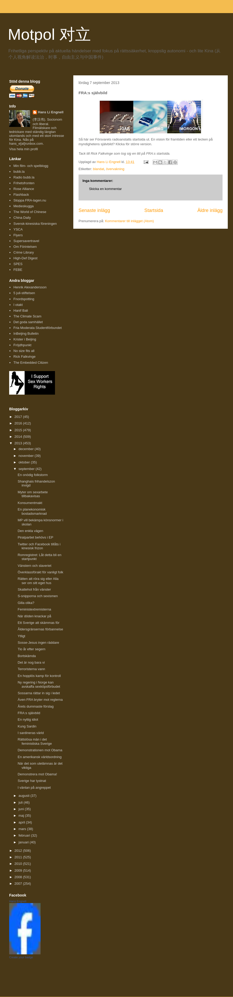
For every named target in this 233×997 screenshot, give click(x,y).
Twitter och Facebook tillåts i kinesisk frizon (39, 546)
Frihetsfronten (23, 183)
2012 (18, 851)
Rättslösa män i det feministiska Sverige (35, 741)
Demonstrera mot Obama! (37, 774)
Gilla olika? (26, 603)
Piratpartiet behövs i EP (35, 537)
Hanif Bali (20, 310)
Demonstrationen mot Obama (40, 750)
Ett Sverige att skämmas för (38, 623)
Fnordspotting (23, 299)
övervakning (115, 169)
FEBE (17, 270)
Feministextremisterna (34, 609)
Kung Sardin (27, 726)
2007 (18, 884)
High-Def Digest (25, 258)
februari (25, 835)
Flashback (21, 195)
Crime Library (23, 252)
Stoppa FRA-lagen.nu (29, 200)
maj (22, 815)
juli (21, 802)
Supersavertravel (26, 241)
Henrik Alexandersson (29, 287)
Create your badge (21, 957)
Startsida (153, 210)
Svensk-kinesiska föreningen (35, 224)
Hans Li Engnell (51, 112)
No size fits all (23, 351)
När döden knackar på (34, 616)
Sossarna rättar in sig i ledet (39, 693)
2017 (18, 417)
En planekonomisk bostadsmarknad (32, 511)
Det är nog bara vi (31, 662)
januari (24, 842)
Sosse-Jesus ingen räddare (38, 643)
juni (22, 809)
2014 (18, 437)
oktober (25, 462)
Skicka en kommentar (105, 189)
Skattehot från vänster (34, 589)
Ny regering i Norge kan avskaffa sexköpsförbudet (39, 684)
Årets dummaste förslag (35, 706)
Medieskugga (23, 206)
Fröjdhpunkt (22, 345)
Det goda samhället (28, 322)
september (27, 469)
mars (23, 829)
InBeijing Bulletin (25, 333)
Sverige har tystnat (32, 781)
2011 (18, 857)
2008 (18, 877)
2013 (18, 443)
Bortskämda (27, 656)
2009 (18, 870)
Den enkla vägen (30, 531)
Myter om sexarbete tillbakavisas (33, 494)
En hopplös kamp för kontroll (39, 676)
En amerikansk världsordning (40, 757)
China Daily (22, 218)
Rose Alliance (23, 189)
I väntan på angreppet (34, 787)
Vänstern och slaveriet (34, 566)
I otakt (18, 305)
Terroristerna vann (31, 669)
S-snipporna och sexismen (38, 596)
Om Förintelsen (25, 247)
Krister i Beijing (24, 339)
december (27, 449)
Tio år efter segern (31, 649)
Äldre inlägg (210, 210)
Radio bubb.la (23, 177)
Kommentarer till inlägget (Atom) (129, 221)
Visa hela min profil (23, 149)
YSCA (18, 229)
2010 (18, 864)
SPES (18, 264)
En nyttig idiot (28, 719)
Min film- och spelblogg (30, 166)
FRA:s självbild (29, 713)
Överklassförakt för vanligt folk (40, 572)
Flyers (18, 235)
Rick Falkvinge (24, 357)
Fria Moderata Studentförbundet (37, 328)
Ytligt (21, 636)
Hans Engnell (17, 901)
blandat (98, 169)
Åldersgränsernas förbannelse (40, 629)
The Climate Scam (27, 316)
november (27, 456)
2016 (18, 423)
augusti (25, 796)
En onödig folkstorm (33, 475)
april (22, 822)
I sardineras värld (31, 733)
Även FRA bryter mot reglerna (40, 700)
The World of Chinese (29, 212)
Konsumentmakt (30, 503)
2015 (18, 430)
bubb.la (19, 171)
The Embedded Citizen (30, 363)
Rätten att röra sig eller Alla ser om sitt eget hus (38, 581)
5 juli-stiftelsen (24, 293)
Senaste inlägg (94, 210)
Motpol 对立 (49, 34)
